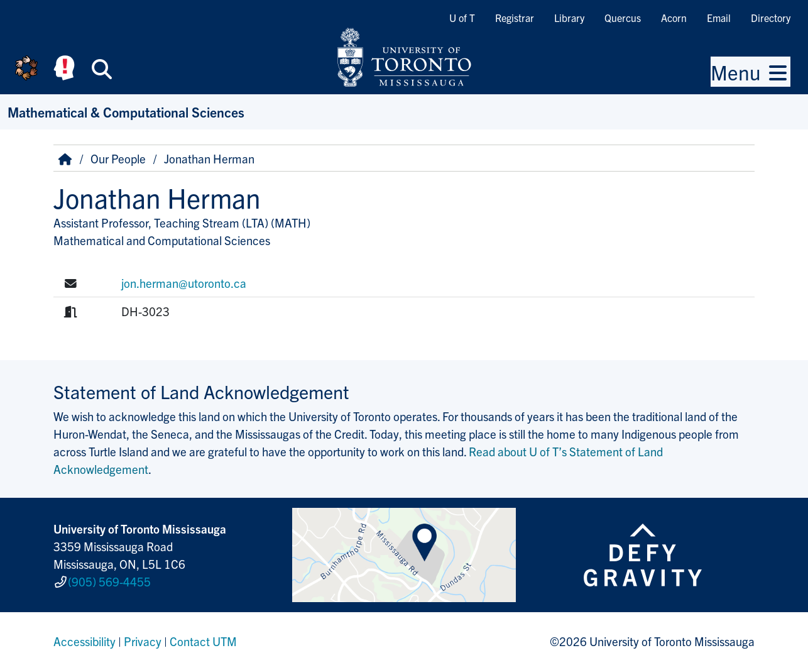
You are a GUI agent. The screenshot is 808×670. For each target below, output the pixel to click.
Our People (118, 158)
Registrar (514, 17)
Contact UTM (203, 641)
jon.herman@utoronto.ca (183, 282)
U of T (462, 17)
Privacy (142, 641)
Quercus (622, 17)
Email (719, 17)
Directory (770, 17)
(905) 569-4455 (109, 581)
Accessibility (84, 641)
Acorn (674, 17)
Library (569, 17)
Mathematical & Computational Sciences (126, 111)
